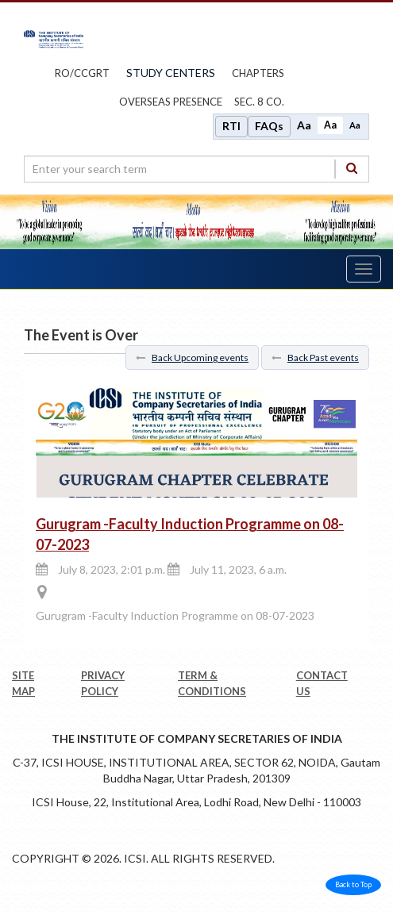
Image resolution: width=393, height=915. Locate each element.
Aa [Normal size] (330, 125)
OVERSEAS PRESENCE (170, 101)
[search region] (196, 169)
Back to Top (353, 884)
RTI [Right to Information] (231, 126)
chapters (258, 73)
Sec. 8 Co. (259, 101)
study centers (170, 72)
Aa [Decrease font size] (354, 125)
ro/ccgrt (82, 73)
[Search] (351, 169)
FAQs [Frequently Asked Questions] (269, 126)
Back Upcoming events (192, 357)
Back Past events (315, 357)
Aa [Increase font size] (304, 125)
